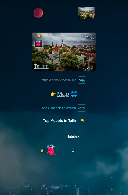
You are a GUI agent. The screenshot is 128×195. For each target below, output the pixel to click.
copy (82, 80)
